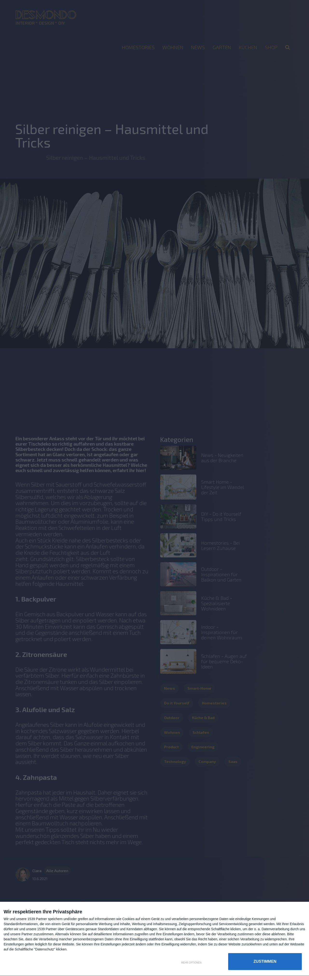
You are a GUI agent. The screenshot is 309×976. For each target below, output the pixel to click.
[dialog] (154, 939)
